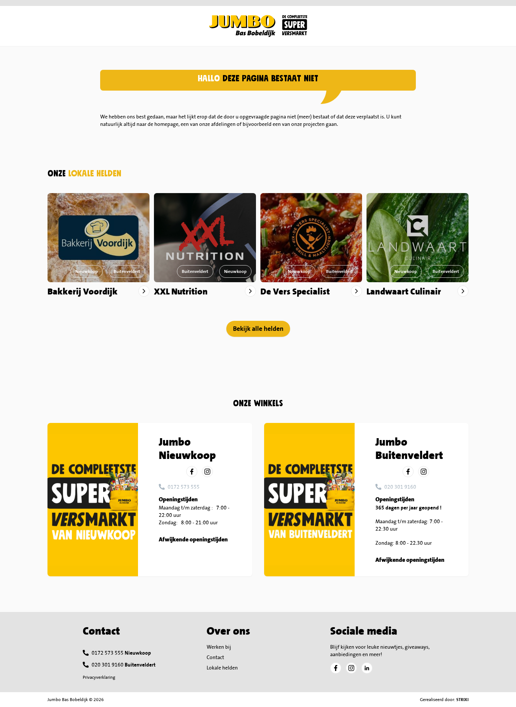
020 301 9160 (400, 487)
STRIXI (462, 699)
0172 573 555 (184, 487)
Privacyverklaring (99, 677)
